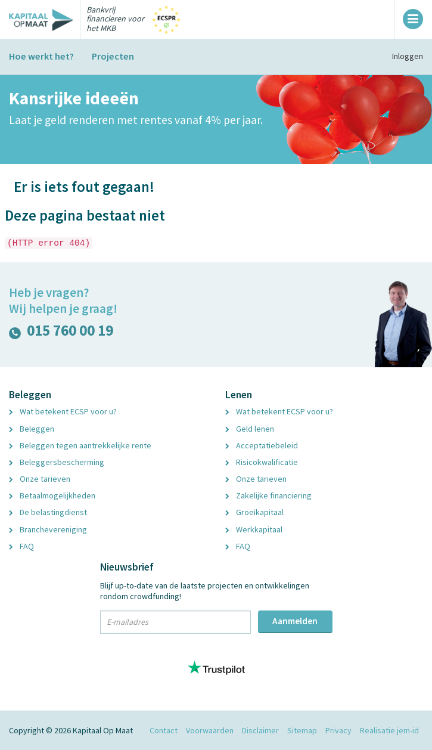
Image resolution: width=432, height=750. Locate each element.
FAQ (21, 546)
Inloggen (407, 56)
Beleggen (31, 428)
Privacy (338, 730)
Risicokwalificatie (261, 462)
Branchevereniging (48, 529)
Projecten (113, 56)
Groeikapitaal (254, 512)
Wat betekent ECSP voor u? (63, 411)
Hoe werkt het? (41, 56)
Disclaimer (260, 730)
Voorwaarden (210, 730)
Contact (164, 730)
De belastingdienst (48, 512)
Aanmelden (295, 621)
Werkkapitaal (253, 529)
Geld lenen (249, 428)
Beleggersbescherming (56, 462)
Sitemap (302, 730)
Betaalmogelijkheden (52, 495)
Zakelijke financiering (268, 495)
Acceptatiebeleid (261, 445)
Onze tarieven (39, 478)
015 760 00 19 (61, 333)
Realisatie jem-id (389, 730)
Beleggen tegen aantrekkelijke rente (80, 445)
